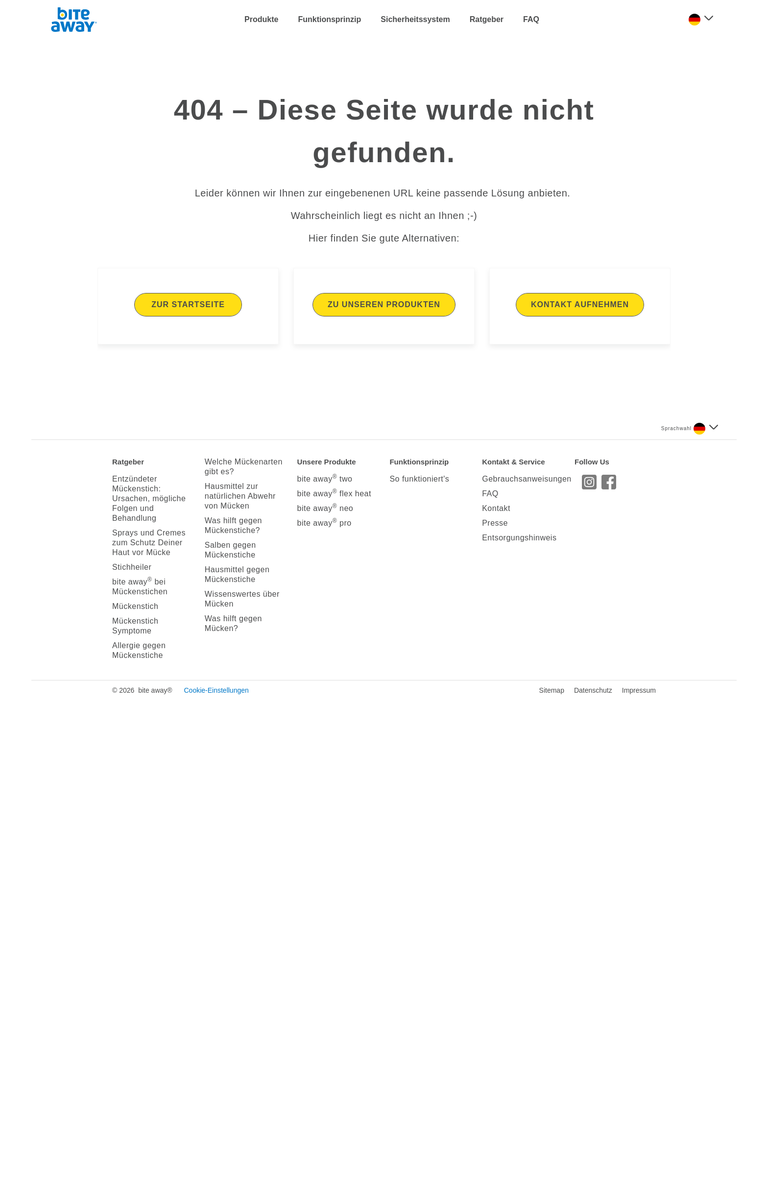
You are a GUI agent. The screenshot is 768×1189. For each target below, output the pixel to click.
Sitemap (551, 1179)
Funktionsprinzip (329, 19)
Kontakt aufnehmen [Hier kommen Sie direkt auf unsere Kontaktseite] (580, 793)
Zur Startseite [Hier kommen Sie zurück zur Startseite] (188, 793)
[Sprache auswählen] (701, 19)
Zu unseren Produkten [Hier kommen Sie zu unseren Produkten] (384, 793)
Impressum (639, 1179)
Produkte (261, 19)
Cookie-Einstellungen (216, 1179)
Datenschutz (593, 1179)
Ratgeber (487, 19)
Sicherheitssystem (415, 19)
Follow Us (592, 950)
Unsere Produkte (326, 950)
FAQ (531, 19)
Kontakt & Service (513, 950)
